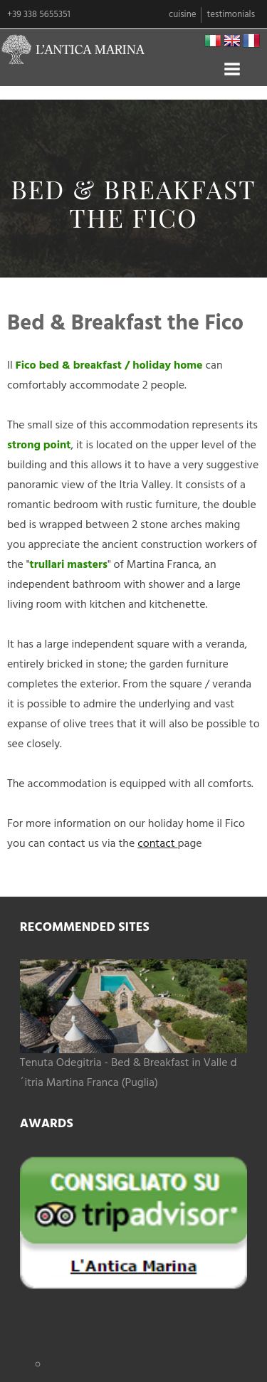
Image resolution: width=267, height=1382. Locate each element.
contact (157, 844)
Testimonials (230, 14)
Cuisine (182, 14)
